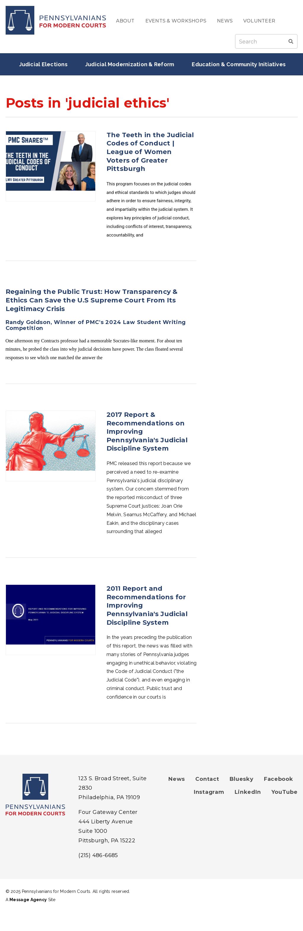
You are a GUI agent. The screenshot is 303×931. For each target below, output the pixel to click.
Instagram (209, 792)
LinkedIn (248, 792)
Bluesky (242, 779)
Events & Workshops (175, 21)
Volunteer (259, 21)
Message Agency (28, 899)
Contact (207, 779)
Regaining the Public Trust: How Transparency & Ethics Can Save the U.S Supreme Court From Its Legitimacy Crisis (92, 300)
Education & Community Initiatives (239, 64)
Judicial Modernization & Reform (129, 64)
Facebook (278, 779)
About (125, 21)
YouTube (284, 792)
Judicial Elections (43, 64)
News (225, 21)
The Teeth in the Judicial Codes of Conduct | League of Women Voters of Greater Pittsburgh (150, 152)
